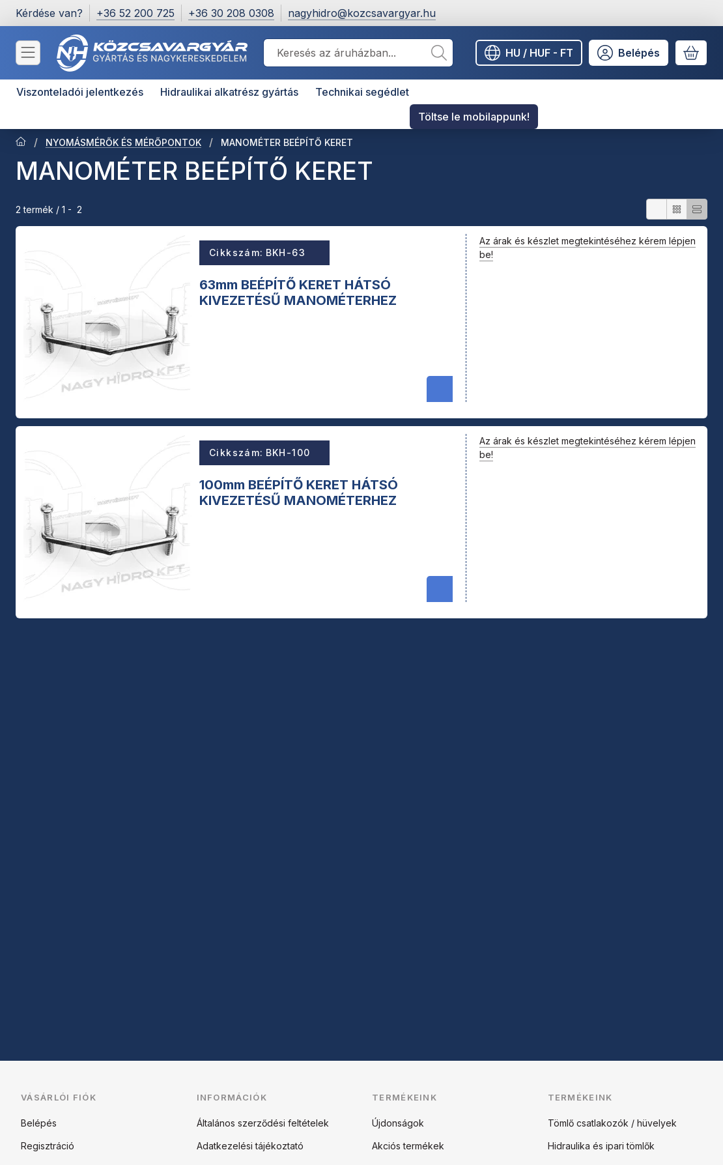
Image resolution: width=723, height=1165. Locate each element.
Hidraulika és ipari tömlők (601, 1145)
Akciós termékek (408, 1145)
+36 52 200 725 (135, 13)
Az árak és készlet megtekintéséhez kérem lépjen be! (587, 247)
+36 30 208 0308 (231, 13)
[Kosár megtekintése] (691, 53)
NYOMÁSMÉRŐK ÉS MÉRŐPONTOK (123, 142)
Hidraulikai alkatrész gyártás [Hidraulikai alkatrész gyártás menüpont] (229, 91)
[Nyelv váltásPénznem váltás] (528, 53)
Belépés (39, 1123)
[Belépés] (628, 53)
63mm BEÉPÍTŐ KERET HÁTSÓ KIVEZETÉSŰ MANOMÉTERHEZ (298, 292)
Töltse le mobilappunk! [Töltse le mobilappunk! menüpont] (474, 116)
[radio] (656, 209)
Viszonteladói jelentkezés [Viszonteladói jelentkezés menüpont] (79, 91)
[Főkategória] (21, 143)
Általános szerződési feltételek (263, 1123)
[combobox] (358, 52)
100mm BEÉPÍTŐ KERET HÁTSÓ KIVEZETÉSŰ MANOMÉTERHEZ (298, 492)
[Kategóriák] (28, 52)
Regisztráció (47, 1145)
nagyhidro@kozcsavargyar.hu (362, 13)
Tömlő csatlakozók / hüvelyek (612, 1123)
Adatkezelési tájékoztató (250, 1145)
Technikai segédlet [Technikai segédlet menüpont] (362, 91)
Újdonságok (398, 1123)
